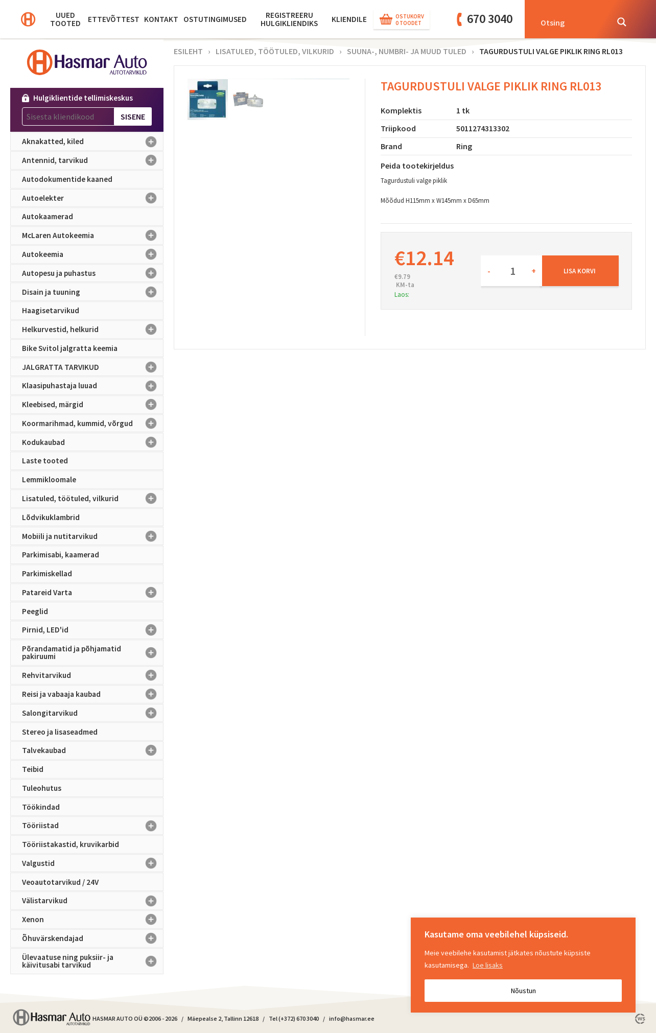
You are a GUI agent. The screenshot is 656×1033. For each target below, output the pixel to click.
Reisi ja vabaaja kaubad (92, 694)
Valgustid (92, 863)
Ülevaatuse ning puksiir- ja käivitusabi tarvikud (92, 961)
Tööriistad (92, 825)
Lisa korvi (580, 271)
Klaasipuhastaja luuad (92, 385)
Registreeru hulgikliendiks (289, 19)
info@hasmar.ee (351, 1018)
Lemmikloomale (49, 479)
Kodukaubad (92, 442)
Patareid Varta (92, 592)
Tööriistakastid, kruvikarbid (70, 844)
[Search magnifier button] (621, 22)
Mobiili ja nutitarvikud (92, 536)
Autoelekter (92, 198)
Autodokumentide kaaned (67, 179)
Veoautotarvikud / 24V (60, 882)
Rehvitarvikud (92, 675)
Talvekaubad (92, 750)
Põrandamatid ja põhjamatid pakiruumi (92, 652)
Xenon (92, 919)
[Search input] (571, 22)
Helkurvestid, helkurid (92, 329)
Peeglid (35, 611)
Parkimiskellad (47, 573)
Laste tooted (45, 460)
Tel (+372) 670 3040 (294, 1018)
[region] (523, 965)
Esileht (188, 51)
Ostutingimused (215, 19)
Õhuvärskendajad (92, 938)
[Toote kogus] (511, 270)
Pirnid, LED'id (92, 630)
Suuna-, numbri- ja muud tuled (406, 51)
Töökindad (41, 807)
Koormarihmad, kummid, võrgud (92, 423)
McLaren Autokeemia (92, 235)
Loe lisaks (488, 965)
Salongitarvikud (92, 713)
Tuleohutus (41, 788)
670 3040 (489, 19)
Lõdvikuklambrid (51, 517)
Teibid (32, 769)
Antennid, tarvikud (92, 160)
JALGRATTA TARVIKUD (92, 366)
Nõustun (523, 990)
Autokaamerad (47, 216)
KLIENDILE (349, 19)
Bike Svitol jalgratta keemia (70, 348)
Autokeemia (92, 254)
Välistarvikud (92, 900)
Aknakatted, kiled (92, 141)
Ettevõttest (113, 19)
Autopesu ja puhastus (92, 273)
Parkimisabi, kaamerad (60, 554)
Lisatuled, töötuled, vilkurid (92, 498)
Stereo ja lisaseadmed (60, 732)
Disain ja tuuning (92, 291)
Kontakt (161, 19)
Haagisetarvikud (50, 310)
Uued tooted (65, 19)
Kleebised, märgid (92, 404)
